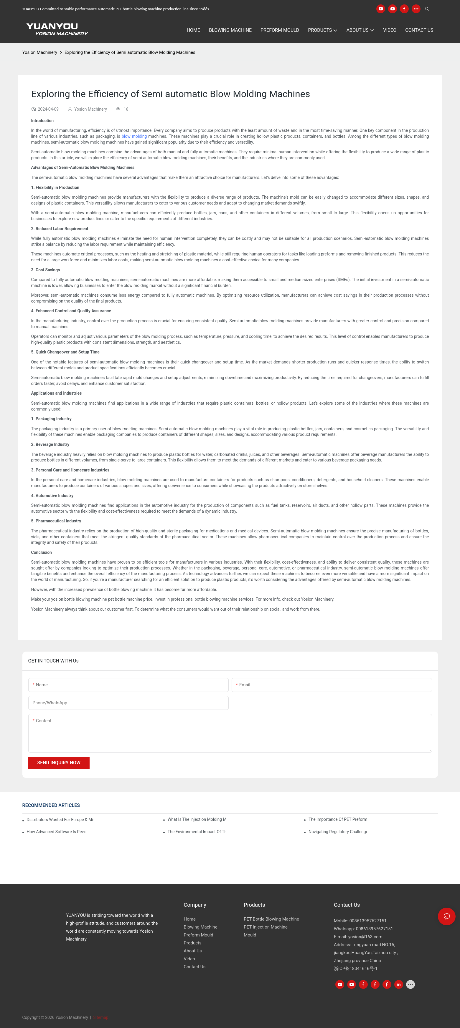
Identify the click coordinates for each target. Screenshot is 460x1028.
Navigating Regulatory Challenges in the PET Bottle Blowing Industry (338, 831)
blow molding (134, 136)
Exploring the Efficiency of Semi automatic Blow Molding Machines (130, 52)
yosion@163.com (365, 936)
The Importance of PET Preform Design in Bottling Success (338, 819)
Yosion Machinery (39, 52)
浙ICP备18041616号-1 (355, 968)
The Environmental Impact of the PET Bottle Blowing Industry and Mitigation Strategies (197, 831)
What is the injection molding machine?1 (197, 819)
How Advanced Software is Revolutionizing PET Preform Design (56, 831)
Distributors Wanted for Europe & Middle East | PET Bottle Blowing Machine (60, 819)
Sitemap (100, 1017)
